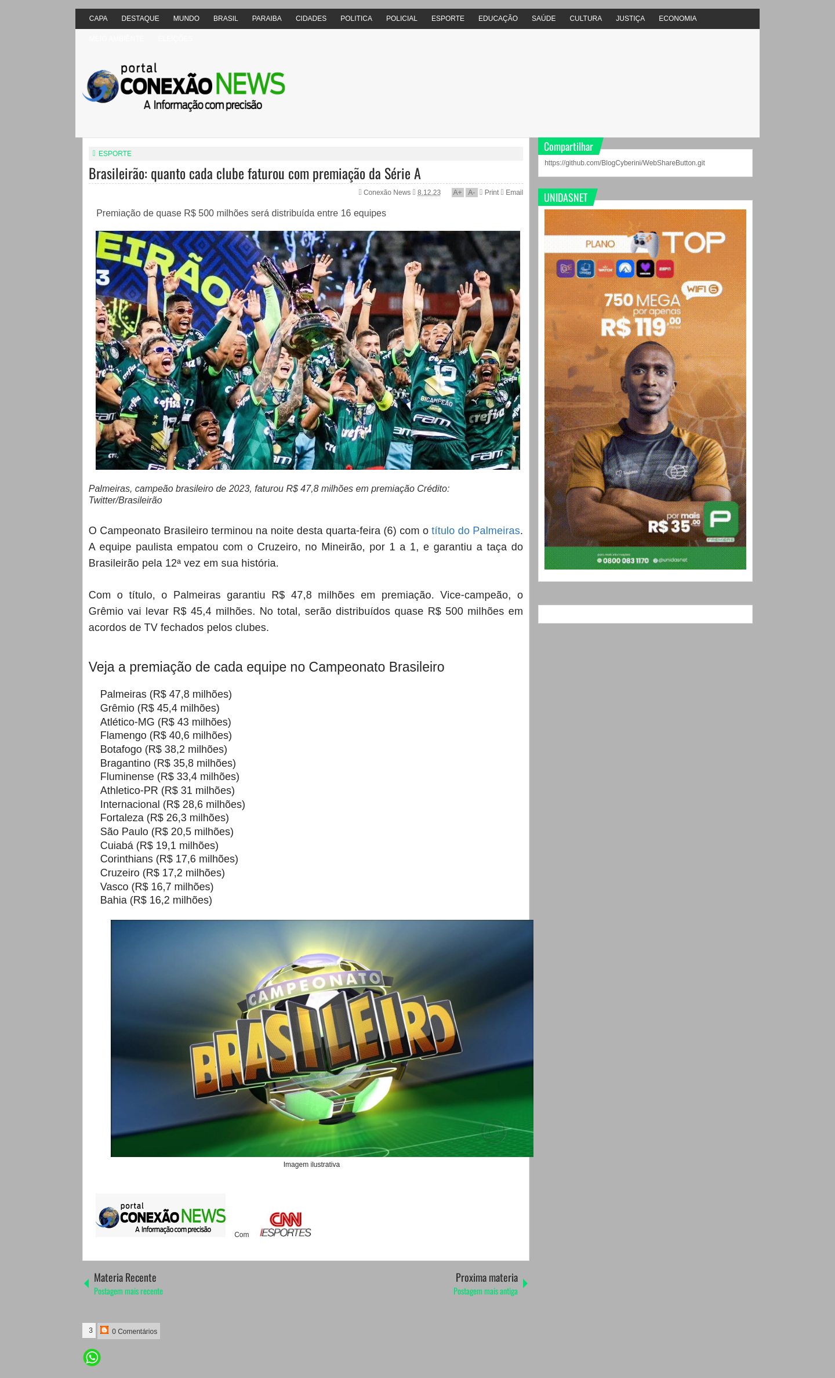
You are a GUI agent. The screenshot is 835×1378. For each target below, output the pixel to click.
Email (512, 192)
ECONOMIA (677, 18)
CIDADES (311, 18)
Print (489, 192)
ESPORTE (447, 18)
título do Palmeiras (475, 530)
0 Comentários (128, 1331)
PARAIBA (267, 18)
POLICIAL (402, 18)
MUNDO (186, 18)
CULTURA (585, 18)
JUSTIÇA (630, 18)
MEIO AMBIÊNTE (116, 39)
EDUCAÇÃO (498, 18)
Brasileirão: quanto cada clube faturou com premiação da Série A (255, 172)
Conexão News (388, 192)
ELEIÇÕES (175, 39)
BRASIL (225, 18)
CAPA (98, 18)
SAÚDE (544, 18)
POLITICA (356, 18)
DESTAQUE (140, 18)
